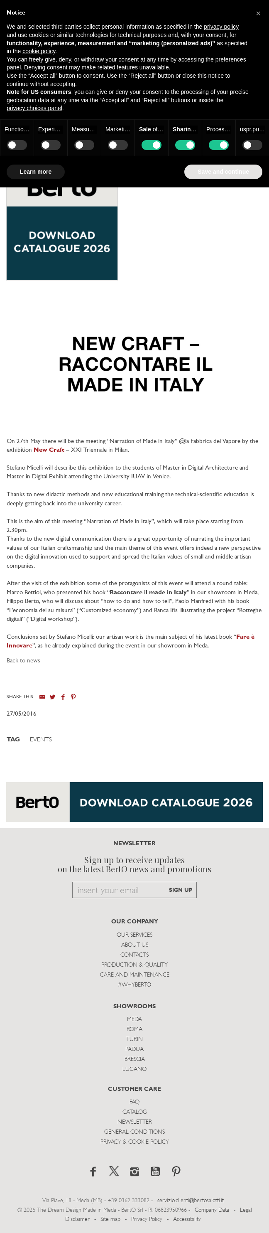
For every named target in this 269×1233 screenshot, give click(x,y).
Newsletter (134, 1122)
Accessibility (187, 1219)
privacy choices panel (34, 108)
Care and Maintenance (134, 975)
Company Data (212, 1210)
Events (41, 740)
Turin (134, 1039)
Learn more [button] (35, 171)
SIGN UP (180, 890)
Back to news (23, 661)
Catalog (134, 1112)
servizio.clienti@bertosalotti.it (190, 1201)
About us (134, 945)
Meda (134, 1019)
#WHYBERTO (134, 985)
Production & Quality (134, 965)
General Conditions (134, 1132)
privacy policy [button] (221, 26)
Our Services (134, 935)
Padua (134, 1049)
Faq (134, 1102)
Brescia (135, 1059)
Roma (134, 1029)
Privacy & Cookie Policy (134, 1142)
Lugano (134, 1069)
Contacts (134, 955)
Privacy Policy (146, 1219)
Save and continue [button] (223, 171)
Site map (110, 1219)
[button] (258, 13)
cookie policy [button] (38, 51)
